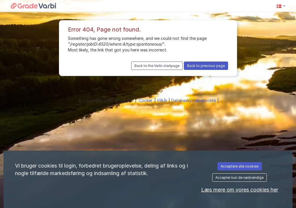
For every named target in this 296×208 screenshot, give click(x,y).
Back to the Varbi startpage (157, 66)
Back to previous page (206, 66)
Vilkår (163, 100)
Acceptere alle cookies (240, 166)
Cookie (146, 100)
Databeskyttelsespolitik (194, 100)
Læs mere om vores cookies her (239, 190)
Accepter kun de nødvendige (239, 177)
